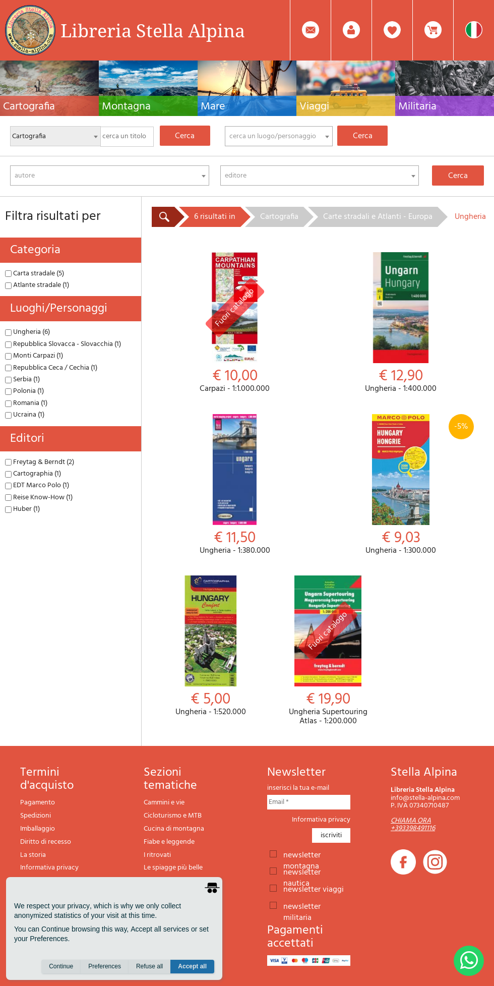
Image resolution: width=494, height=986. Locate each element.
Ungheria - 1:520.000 (210, 646)
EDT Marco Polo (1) (37, 485)
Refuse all (149, 966)
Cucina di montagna (174, 829)
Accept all (192, 966)
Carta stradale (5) (34, 273)
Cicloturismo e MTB (173, 815)
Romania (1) (26, 403)
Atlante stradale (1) (37, 285)
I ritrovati (157, 855)
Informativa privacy (49, 867)
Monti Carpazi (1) (34, 356)
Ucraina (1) (24, 415)
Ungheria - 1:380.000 (235, 485)
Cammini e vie (164, 802)
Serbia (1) (22, 379)
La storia (33, 855)
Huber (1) (22, 509)
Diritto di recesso (45, 842)
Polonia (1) (24, 391)
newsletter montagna (302, 854)
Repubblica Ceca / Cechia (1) (51, 368)
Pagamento (37, 802)
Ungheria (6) (27, 332)
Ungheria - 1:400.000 (401, 323)
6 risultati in (214, 216)
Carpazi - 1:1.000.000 (235, 323)
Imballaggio (37, 829)
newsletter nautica (302, 871)
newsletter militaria (302, 905)
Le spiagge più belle (173, 867)
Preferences (104, 966)
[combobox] (279, 136)
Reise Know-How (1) (39, 497)
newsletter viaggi (313, 888)
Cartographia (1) (33, 474)
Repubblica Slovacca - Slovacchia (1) (63, 344)
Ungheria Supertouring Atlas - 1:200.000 (328, 650)
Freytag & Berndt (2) (39, 462)
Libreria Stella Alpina (152, 30)
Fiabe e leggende (169, 842)
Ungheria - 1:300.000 (401, 485)
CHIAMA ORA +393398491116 (413, 824)
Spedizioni (35, 815)
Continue (61, 966)
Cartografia (279, 216)
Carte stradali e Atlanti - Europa (378, 216)
